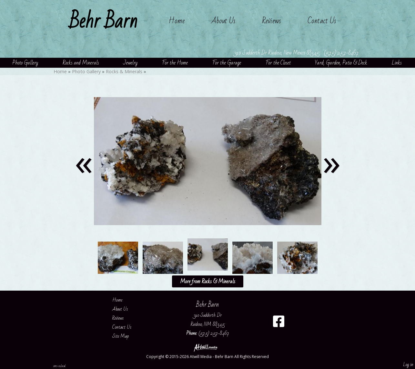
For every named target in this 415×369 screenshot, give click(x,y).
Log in (408, 364)
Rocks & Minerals (124, 71)
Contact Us (322, 21)
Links (397, 63)
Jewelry (130, 63)
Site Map (125, 336)
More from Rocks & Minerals (207, 281)
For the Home (175, 63)
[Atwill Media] (207, 347)
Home (176, 21)
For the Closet (278, 63)
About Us (223, 21)
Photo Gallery (25, 63)
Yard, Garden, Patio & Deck (341, 63)
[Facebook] (278, 323)
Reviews (271, 21)
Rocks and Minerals (81, 63)
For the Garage (226, 63)
